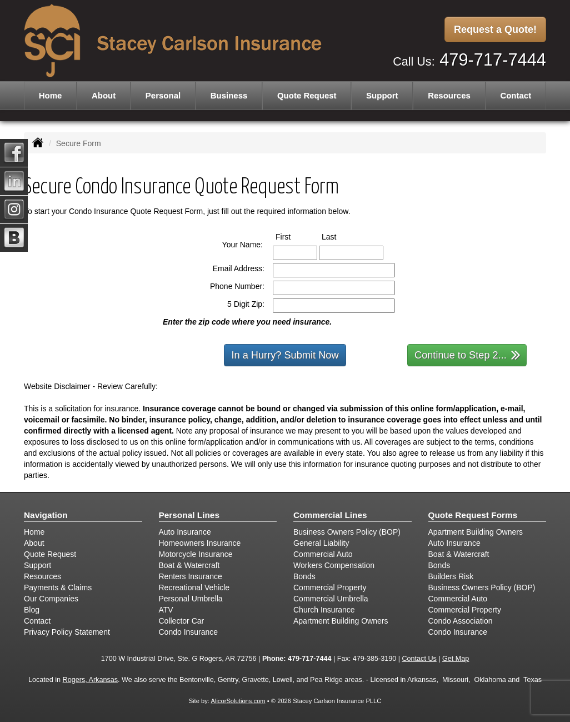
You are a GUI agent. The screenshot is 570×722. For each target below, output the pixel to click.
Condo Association (460, 620)
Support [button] (382, 95)
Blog (31, 609)
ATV (166, 609)
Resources (42, 576)
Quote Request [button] (307, 95)
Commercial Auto (323, 554)
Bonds (304, 576)
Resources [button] (449, 95)
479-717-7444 (492, 59)
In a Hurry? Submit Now (284, 355)
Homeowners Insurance (200, 543)
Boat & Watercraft (189, 565)
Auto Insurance (185, 531)
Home (50, 95)
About (104, 95)
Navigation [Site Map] (46, 515)
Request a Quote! (495, 29)
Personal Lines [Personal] (189, 515)
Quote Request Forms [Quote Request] (473, 515)
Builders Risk (451, 576)
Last (339, 236)
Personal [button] (163, 95)
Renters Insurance (190, 576)
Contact (515, 95)
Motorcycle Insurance (196, 554)
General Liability (321, 543)
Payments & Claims (58, 587)
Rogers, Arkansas (90, 680)
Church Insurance (324, 609)
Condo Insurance (188, 632)
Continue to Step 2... (467, 354)
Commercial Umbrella (330, 598)
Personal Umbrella (191, 598)
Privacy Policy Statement (67, 632)
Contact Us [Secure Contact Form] (419, 659)
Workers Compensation (333, 565)
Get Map (455, 659)
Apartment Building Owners (340, 620)
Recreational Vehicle (194, 587)
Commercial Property (329, 587)
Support (37, 565)
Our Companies (51, 598)
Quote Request (50, 554)
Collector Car (181, 620)
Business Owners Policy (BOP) (347, 531)
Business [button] (229, 95)
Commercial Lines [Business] (330, 515)
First (293, 236)
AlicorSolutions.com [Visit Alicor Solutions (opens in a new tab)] (238, 701)
